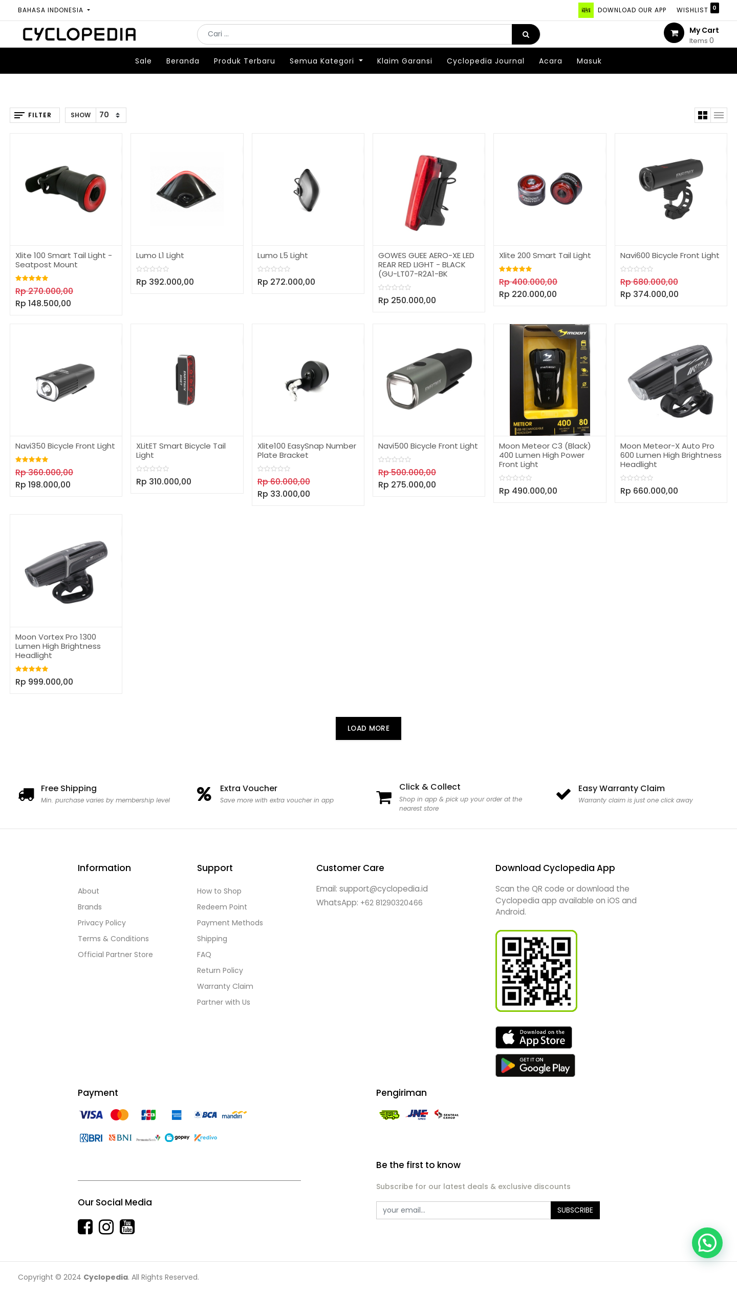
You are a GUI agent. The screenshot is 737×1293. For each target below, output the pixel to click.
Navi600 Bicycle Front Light (670, 255)
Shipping (212, 939)
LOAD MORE (368, 728)
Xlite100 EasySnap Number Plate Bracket (306, 450)
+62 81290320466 (391, 903)
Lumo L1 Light (160, 255)
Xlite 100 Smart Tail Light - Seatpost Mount (63, 260)
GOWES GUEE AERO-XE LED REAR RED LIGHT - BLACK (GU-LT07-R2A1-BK (426, 264)
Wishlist (698, 8)
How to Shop (219, 891)
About (88, 891)
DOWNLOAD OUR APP (631, 10)
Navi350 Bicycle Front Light (65, 445)
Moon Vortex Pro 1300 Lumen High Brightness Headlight (58, 646)
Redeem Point (222, 907)
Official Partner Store (115, 954)
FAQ (204, 954)
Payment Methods (230, 923)
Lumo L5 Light (282, 255)
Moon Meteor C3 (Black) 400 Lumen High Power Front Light (545, 455)
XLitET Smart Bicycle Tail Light (181, 450)
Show (81, 115)
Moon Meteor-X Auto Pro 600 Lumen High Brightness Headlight (671, 455)
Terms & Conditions (113, 939)
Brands (90, 907)
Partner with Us (223, 1002)
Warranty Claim (225, 986)
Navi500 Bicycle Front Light (428, 445)
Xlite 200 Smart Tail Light (545, 255)
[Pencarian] (526, 42)
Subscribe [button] (575, 1210)
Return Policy (220, 970)
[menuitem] (143, 76)
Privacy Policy (102, 923)
